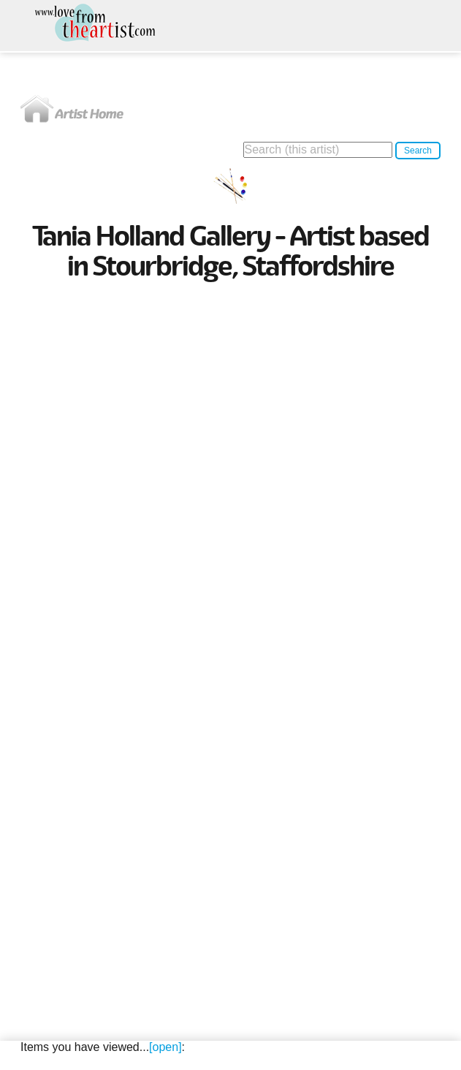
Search (418, 150)
